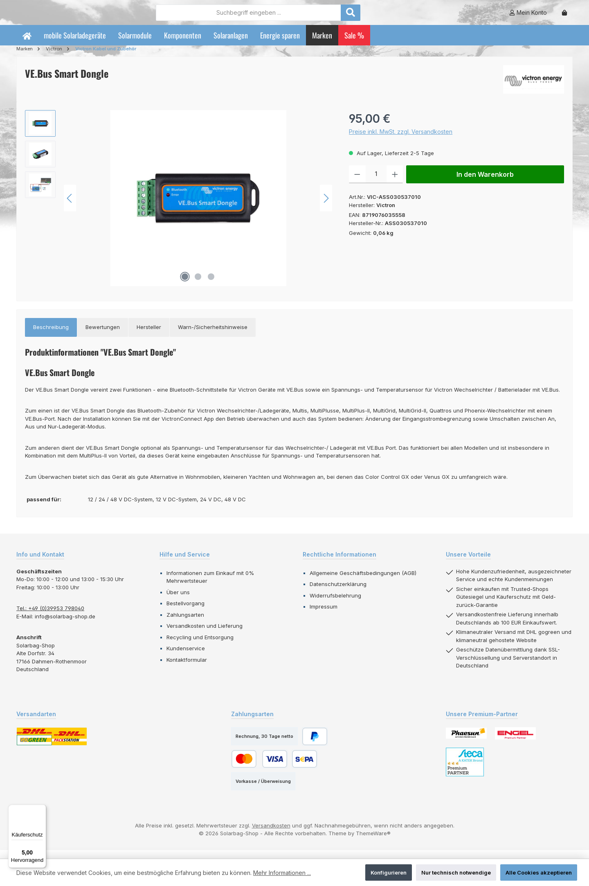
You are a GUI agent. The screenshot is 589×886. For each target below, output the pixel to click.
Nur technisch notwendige (456, 872)
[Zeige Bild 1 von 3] (185, 285)
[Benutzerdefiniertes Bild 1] (466, 742)
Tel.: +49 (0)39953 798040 (50, 617)
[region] (179, 207)
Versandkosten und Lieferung (204, 634)
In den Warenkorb (485, 183)
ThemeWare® (373, 842)
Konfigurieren (389, 872)
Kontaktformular (186, 668)
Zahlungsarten (185, 623)
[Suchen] (395, 17)
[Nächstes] (326, 207)
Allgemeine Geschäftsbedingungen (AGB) (363, 581)
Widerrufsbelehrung (335, 604)
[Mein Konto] (528, 17)
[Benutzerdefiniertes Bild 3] (465, 770)
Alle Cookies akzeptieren (539, 872)
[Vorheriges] (70, 207)
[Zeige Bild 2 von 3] (198, 285)
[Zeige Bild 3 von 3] (211, 285)
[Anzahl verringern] (357, 183)
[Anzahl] (376, 183)
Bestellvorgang (185, 612)
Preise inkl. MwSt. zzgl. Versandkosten (400, 140)
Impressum (323, 615)
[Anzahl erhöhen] (395, 183)
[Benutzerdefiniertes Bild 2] (515, 742)
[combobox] (293, 17)
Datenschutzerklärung (338, 593)
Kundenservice (185, 657)
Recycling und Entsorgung (200, 646)
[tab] (51, 336)
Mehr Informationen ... (282, 872)
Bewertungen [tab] (102, 336)
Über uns (178, 600)
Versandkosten (271, 834)
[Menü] (41, 809)
